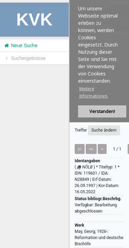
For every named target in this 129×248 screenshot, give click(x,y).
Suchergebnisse (24, 58)
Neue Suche (20, 45)
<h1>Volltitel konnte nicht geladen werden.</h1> (99, 124)
